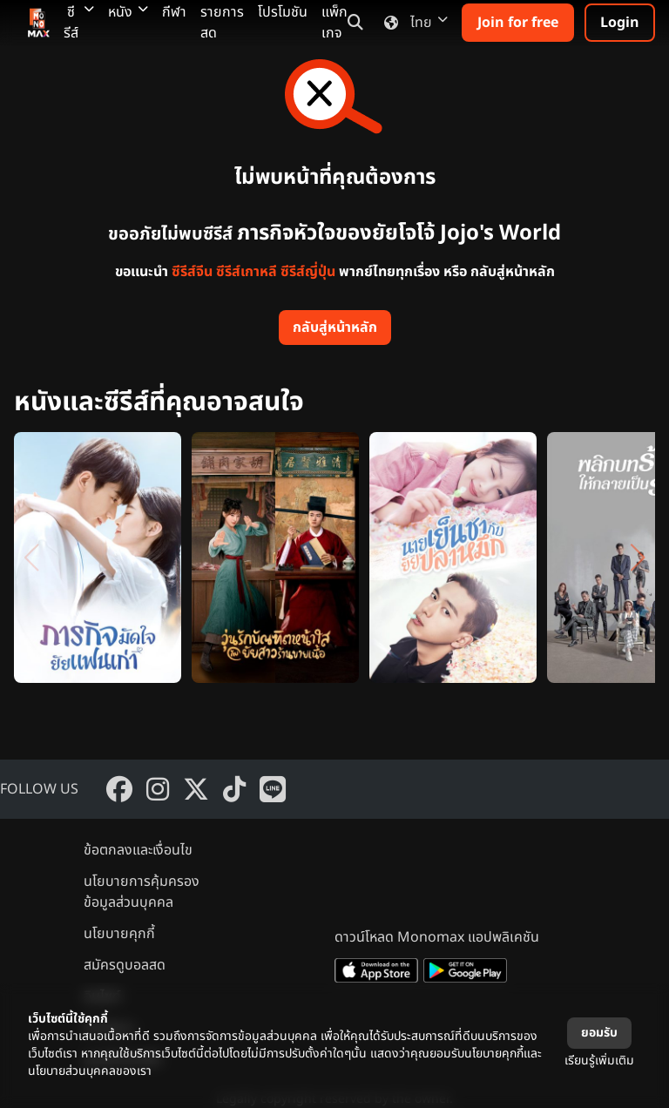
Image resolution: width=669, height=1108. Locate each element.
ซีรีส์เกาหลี (246, 271)
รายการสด (222, 23)
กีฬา (174, 12)
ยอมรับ (599, 1033)
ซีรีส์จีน (192, 271)
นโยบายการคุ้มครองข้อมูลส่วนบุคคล (141, 892)
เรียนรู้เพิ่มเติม (599, 1060)
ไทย (412, 22)
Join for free (517, 22)
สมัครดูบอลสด (125, 965)
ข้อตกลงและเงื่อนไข (138, 850)
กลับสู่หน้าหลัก (335, 327)
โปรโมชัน (282, 12)
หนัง (128, 12)
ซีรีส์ (79, 23)
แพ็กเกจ (334, 23)
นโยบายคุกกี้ (119, 933)
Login (619, 22)
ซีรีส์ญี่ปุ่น (307, 271)
